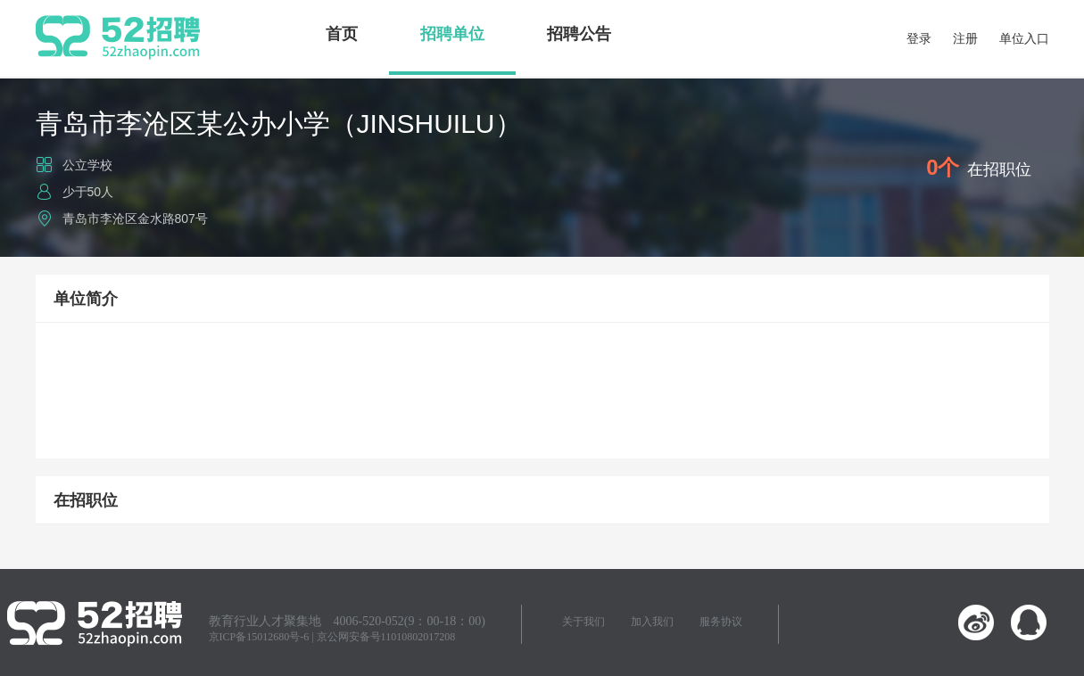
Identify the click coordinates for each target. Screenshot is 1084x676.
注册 (965, 38)
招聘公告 (579, 34)
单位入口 (1024, 38)
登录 (918, 38)
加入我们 (652, 621)
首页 (342, 34)
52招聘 (118, 37)
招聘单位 (452, 34)
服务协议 (720, 621)
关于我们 (583, 621)
